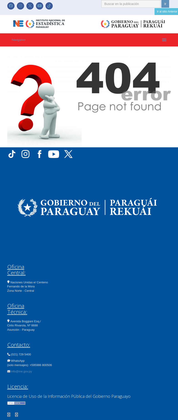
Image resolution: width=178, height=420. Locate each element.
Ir (165, 4)
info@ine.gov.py (21, 371)
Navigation (19, 39)
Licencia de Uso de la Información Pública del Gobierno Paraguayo (68, 396)
